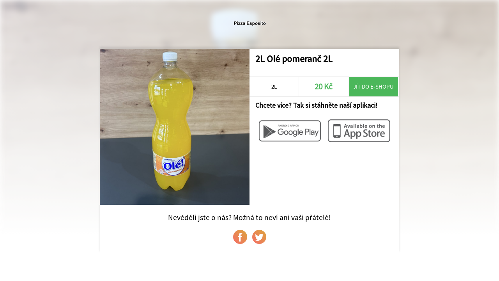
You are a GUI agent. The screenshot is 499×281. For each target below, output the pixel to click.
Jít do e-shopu (373, 86)
